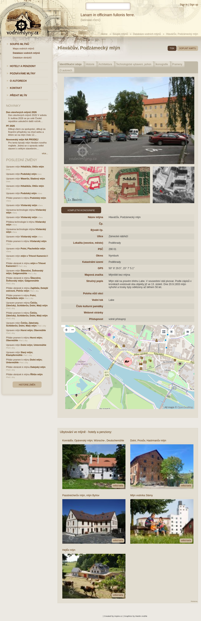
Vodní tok (97, 300)
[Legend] (188, 332)
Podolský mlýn (29, 174)
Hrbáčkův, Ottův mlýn (32, 166)
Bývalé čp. (97, 230)
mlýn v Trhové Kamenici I (34, 256)
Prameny (177, 64)
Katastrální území (92, 262)
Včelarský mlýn (29, 205)
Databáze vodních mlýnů (147, 34)
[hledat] (108, 6)
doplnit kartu (187, 48)
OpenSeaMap (185, 407)
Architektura (105, 64)
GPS (100, 268)
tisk (172, 48)
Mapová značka (94, 274)
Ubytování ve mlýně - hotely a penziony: (86, 432)
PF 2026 (10, 126)
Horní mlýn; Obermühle (33, 330)
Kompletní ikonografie (81, 210)
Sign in (184, 4)
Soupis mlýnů (120, 34)
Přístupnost (96, 319)
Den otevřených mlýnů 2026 (21, 112)
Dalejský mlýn (38, 367)
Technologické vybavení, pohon (133, 64)
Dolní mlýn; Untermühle (33, 345)
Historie (90, 64)
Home (104, 34)
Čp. (101, 223)
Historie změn (27, 385)
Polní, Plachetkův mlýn (33, 248)
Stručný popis (94, 281)
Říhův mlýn (36, 374)
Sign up (193, 4)
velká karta (118, 485)
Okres (99, 255)
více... (45, 153)
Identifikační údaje (71, 64)
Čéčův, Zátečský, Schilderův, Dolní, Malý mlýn (27, 304)
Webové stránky (93, 312)
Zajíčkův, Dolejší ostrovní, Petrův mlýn (27, 289)
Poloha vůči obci (93, 293)
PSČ (100, 249)
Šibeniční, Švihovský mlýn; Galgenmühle (24, 272)
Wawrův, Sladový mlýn (33, 178)
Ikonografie (161, 64)
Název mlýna (95, 217)
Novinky (13, 105)
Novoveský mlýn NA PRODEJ (22, 139)
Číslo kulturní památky (89, 306)
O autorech (66, 70)
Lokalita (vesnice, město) (88, 242)
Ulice (100, 236)
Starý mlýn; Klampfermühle (19, 353)
